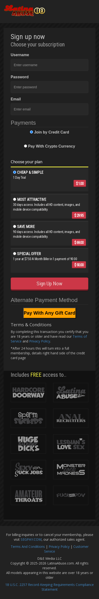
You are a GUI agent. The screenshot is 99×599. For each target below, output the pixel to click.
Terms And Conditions (28, 546)
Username (20, 55)
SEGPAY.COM (31, 539)
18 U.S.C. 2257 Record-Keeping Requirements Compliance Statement (49, 587)
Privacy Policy (39, 341)
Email (16, 99)
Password (20, 77)
